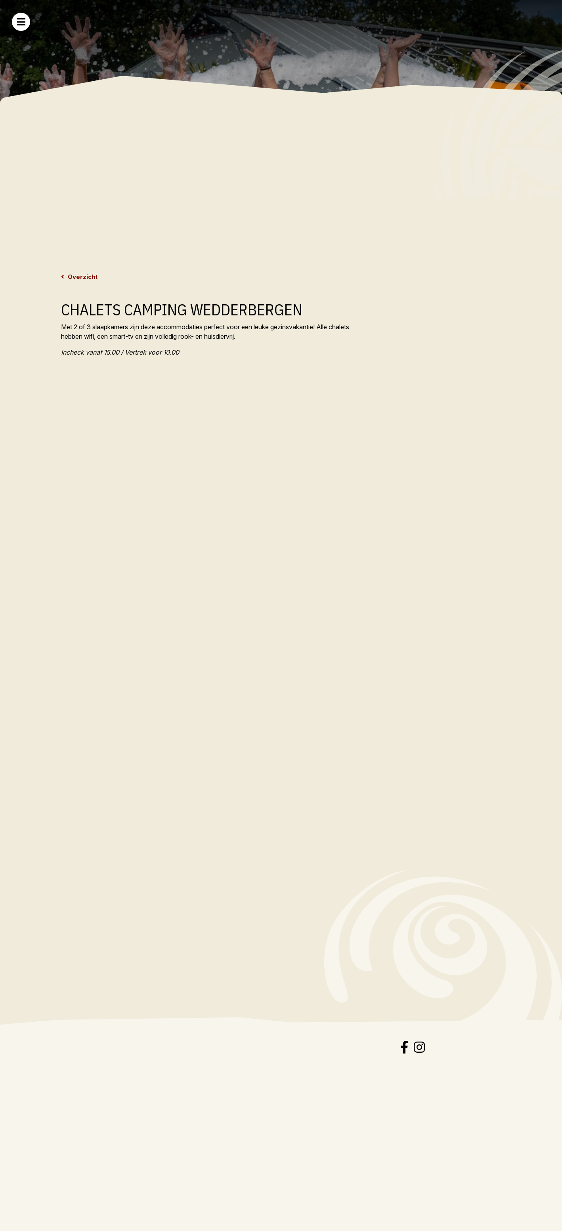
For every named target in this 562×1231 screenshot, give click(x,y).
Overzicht (81, 277)
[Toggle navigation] (21, 22)
